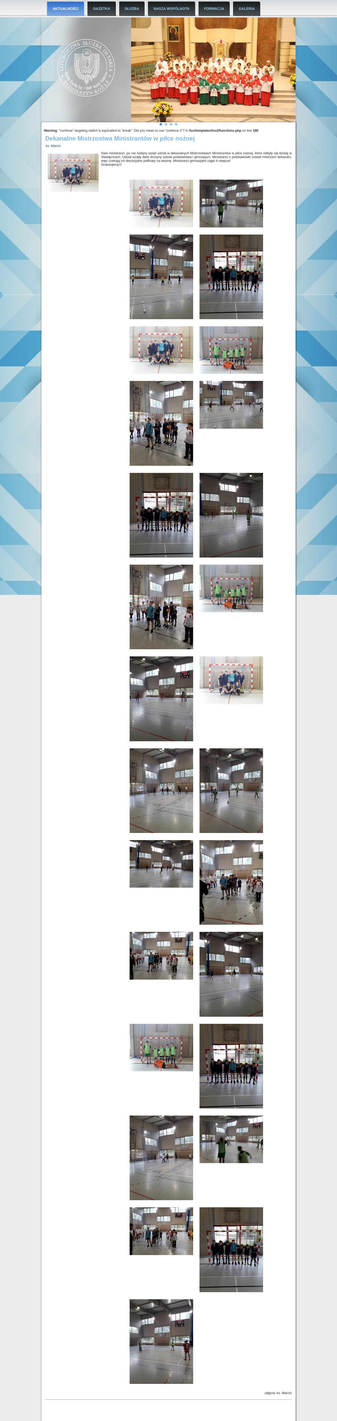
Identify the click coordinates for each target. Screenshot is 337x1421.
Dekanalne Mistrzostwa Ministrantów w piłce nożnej (120, 138)
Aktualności (66, 9)
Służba (132, 9)
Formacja (214, 9)
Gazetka (101, 9)
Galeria (247, 9)
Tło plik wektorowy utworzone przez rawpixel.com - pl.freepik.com (255, 1415)
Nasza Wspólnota (172, 9)
